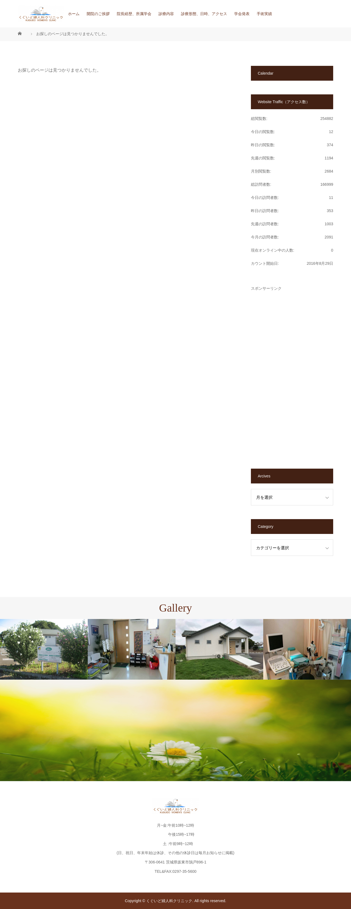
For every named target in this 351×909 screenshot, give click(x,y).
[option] (44, 649)
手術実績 (264, 14)
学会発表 (242, 14)
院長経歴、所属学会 (134, 14)
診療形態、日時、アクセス (204, 14)
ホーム (74, 14)
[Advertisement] (292, 372)
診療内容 (166, 14)
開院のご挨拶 (98, 14)
